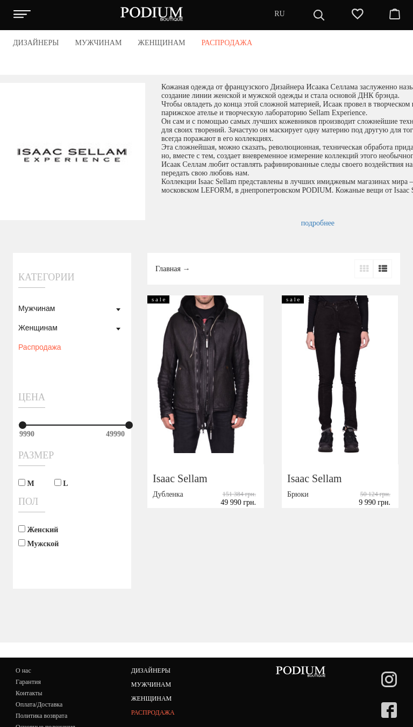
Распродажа (39, 347)
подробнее (317, 223)
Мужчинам (36, 308)
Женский (38, 529)
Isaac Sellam (180, 478)
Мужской (38, 543)
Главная (168, 269)
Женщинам (38, 327)
